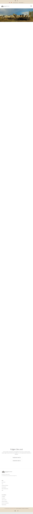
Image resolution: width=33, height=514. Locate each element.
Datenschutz (26, 508)
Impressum (23, 508)
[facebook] (17, 510)
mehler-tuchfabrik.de (19, 508)
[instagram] (15, 510)
